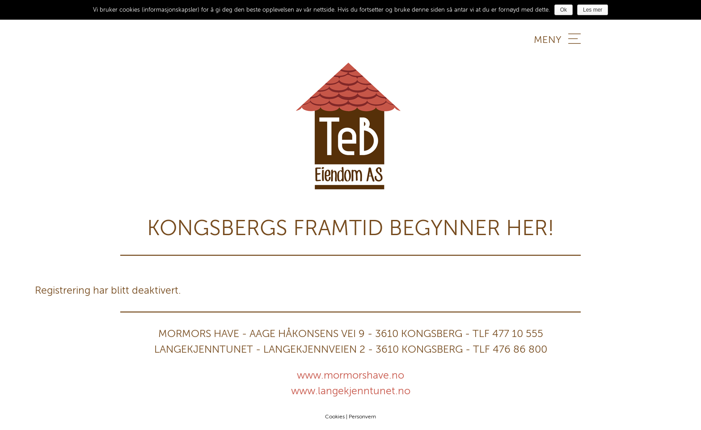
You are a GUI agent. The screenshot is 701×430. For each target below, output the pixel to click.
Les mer (592, 10)
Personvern (362, 416)
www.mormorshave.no (350, 375)
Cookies (335, 416)
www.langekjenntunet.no (350, 390)
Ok (563, 10)
